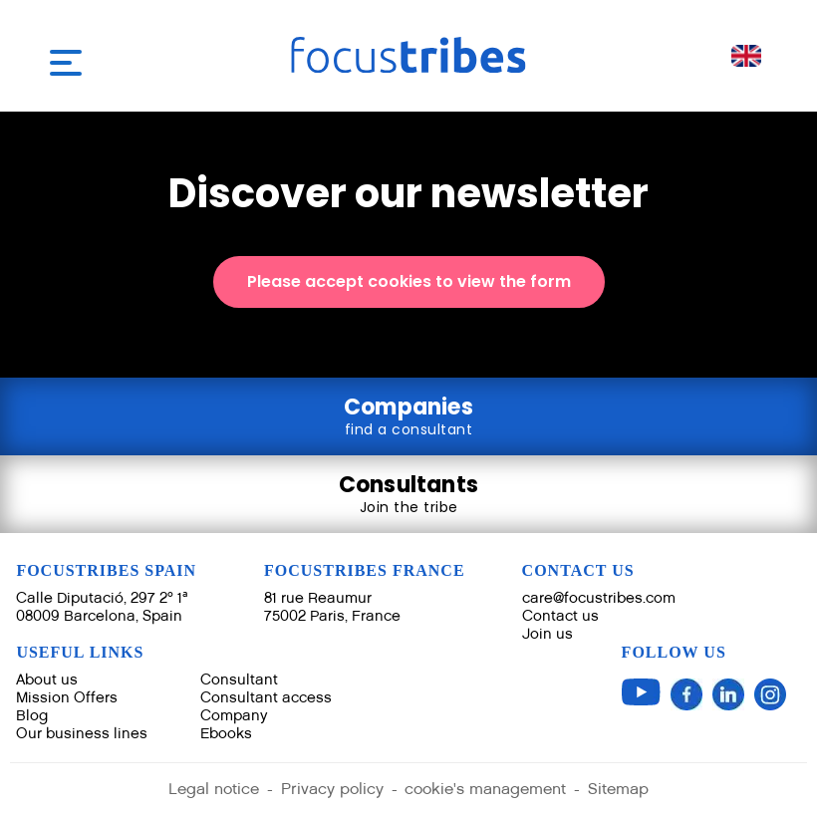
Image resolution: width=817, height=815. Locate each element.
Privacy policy (332, 789)
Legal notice (213, 789)
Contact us (560, 615)
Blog (32, 714)
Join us (547, 633)
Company (234, 714)
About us (47, 679)
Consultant (239, 679)
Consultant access (266, 696)
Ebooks (226, 732)
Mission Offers (67, 696)
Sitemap (619, 789)
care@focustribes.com (599, 597)
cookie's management (486, 789)
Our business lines (81, 732)
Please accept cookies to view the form (409, 281)
